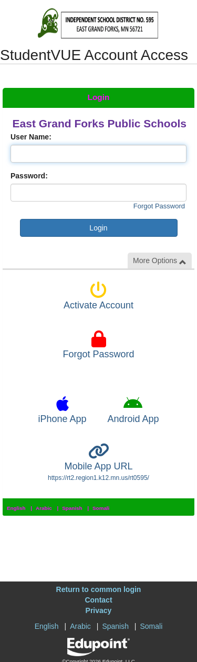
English (16, 508)
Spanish (72, 508)
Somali (100, 508)
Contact (98, 600)
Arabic (44, 508)
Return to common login (98, 589)
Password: (29, 176)
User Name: (31, 137)
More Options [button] (159, 260)
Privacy (99, 610)
